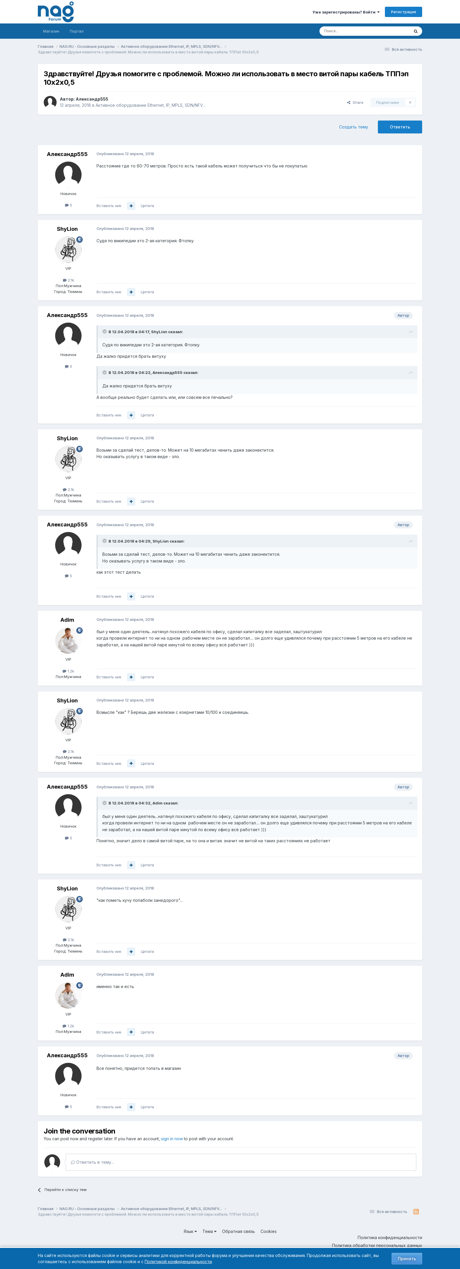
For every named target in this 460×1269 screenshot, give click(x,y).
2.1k (68, 280)
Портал (77, 31)
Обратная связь (238, 1231)
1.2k (68, 671)
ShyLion (67, 229)
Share (355, 102)
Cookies (269, 1231)
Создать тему (353, 126)
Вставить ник (109, 205)
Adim (67, 620)
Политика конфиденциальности (390, 1237)
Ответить (400, 126)
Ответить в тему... (92, 1162)
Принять (407, 1258)
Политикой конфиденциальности (178, 1261)
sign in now (172, 1138)
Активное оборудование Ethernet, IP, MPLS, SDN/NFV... (150, 105)
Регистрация (403, 11)
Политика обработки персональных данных (377, 1245)
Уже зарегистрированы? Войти (346, 12)
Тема (209, 1231)
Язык (190, 1231)
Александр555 (92, 98)
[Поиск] (348, 31)
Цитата (147, 205)
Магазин (51, 31)
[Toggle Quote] (105, 331)
